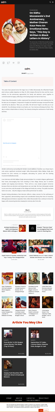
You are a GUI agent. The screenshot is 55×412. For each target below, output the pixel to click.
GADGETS (6, 340)
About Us (19, 398)
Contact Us (30, 398)
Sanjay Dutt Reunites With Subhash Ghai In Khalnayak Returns (14, 375)
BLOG (14, 252)
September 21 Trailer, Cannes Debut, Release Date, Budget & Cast (39, 345)
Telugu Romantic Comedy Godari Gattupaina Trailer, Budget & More (20, 313)
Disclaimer (18, 400)
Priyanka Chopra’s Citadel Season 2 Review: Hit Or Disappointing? (20, 289)
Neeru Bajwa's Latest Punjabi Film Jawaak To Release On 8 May (7, 313)
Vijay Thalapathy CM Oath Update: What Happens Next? (7, 289)
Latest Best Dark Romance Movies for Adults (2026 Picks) (47, 289)
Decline (46, 410)
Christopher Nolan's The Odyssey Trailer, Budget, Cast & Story (46, 314)
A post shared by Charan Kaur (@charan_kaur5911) (14, 165)
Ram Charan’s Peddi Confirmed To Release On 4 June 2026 (33, 313)
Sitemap (8, 398)
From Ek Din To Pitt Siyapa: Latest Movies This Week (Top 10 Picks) (13, 345)
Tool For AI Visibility (33, 400)
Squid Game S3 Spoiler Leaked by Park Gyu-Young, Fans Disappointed (14, 256)
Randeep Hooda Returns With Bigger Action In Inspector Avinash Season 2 (34, 290)
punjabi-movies (34, 10)
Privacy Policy (44, 398)
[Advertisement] (5, 29)
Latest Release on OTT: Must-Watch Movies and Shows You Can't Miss (41, 256)
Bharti (24, 73)
